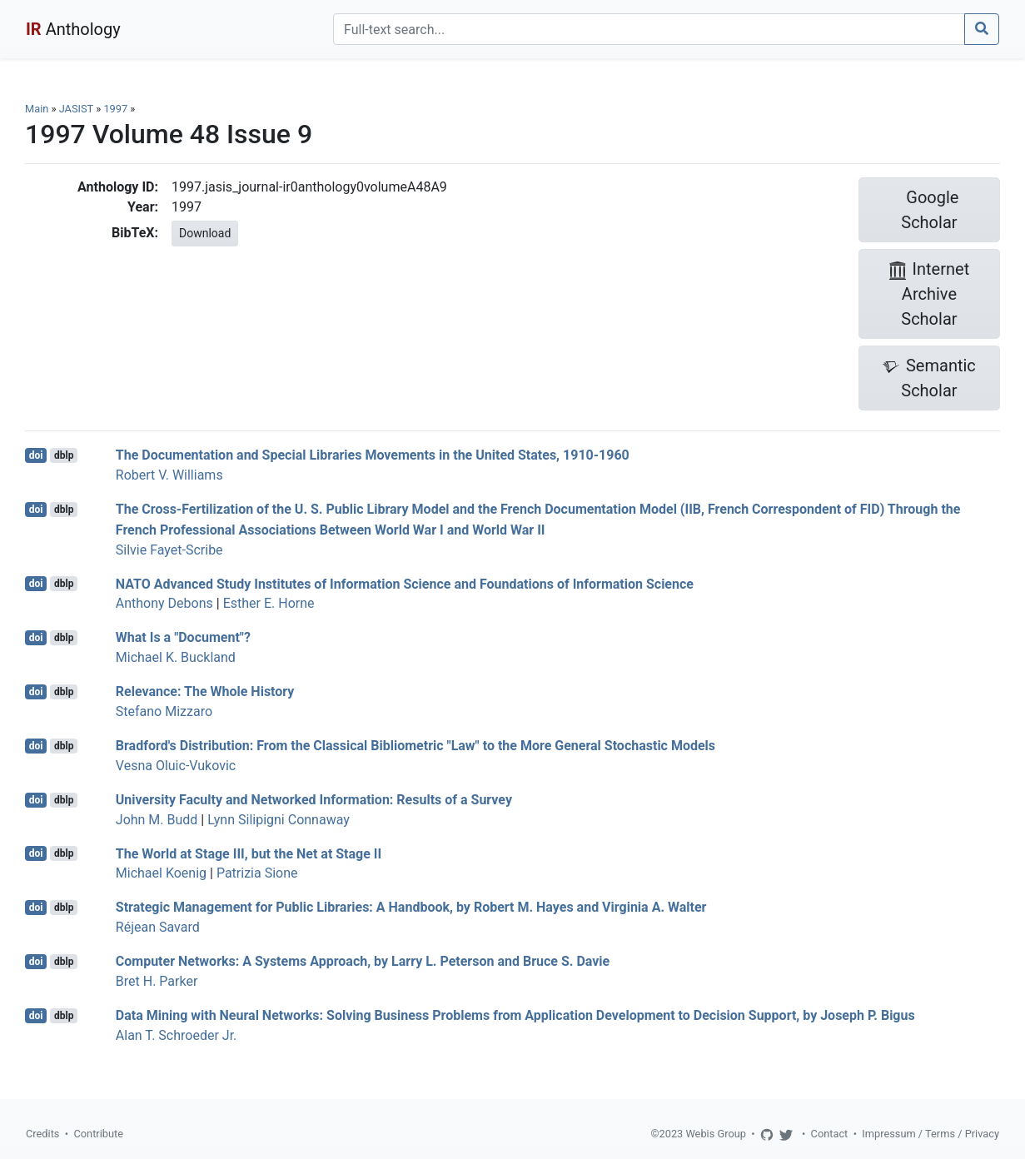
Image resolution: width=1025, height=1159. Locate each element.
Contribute (98, 1133)
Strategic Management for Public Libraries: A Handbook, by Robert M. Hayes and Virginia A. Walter (411, 907)
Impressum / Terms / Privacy (930, 1133)
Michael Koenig (161, 873)
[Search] (649, 29)
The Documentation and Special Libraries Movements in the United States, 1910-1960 (372, 455)
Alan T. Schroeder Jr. (176, 1035)
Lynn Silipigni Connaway (278, 820)
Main (36, 108)
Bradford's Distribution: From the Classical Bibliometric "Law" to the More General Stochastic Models (415, 746)
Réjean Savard (158, 927)
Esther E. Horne (269, 603)
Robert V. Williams (169, 475)
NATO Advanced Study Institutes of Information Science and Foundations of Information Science (405, 583)
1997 (115, 108)
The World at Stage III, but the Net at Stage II (248, 853)
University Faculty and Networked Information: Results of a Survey (314, 800)
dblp (63, 455)
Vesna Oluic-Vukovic (176, 765)
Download (205, 233)
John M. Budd (157, 820)
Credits (42, 1133)
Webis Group (715, 1133)
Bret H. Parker (157, 981)
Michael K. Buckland (176, 657)
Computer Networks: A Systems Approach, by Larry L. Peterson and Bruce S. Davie (363, 961)
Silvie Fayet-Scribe (169, 550)
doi (36, 455)
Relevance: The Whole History (205, 691)
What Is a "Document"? (183, 637)
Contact (829, 1133)
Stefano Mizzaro (164, 711)
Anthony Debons (164, 603)
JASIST (76, 108)
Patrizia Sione (257, 873)
